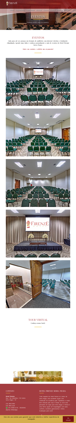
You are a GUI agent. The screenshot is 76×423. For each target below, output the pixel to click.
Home (12, 10)
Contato (66, 10)
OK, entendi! (68, 419)
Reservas (59, 10)
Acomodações (20, 10)
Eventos (52, 10)
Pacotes (45, 10)
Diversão (39, 10)
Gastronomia (30, 10)
